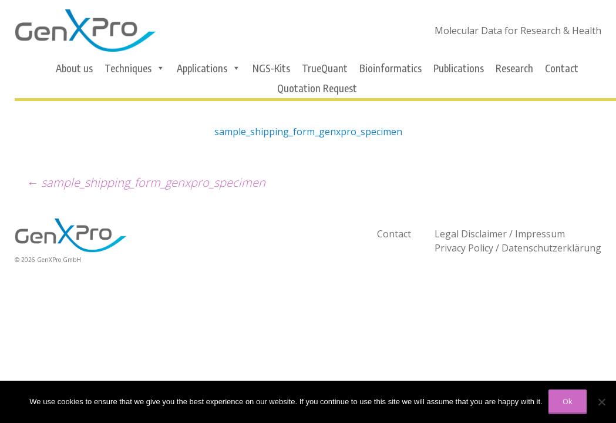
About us (74, 68)
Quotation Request (317, 88)
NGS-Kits (271, 68)
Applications (209, 68)
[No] (601, 402)
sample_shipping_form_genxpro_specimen (308, 131)
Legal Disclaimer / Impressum (500, 233)
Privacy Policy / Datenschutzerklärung (518, 247)
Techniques (135, 68)
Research (514, 68)
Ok (568, 401)
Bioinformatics (390, 68)
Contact (561, 68)
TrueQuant (325, 68)
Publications (458, 68)
